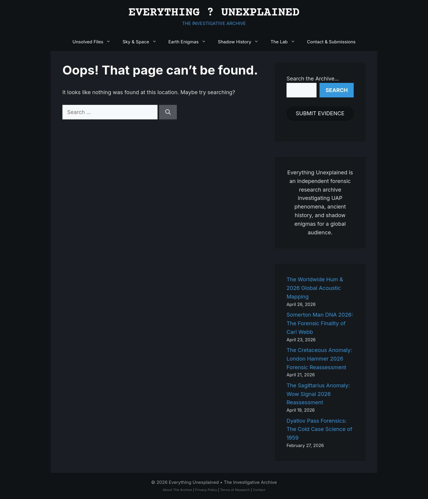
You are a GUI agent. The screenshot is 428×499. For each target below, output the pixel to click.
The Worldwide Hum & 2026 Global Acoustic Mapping (315, 288)
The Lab (285, 42)
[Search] (168, 112)
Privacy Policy (206, 490)
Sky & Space (142, 42)
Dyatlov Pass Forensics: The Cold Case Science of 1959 (319, 429)
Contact (259, 490)
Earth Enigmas (190, 42)
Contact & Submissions (331, 42)
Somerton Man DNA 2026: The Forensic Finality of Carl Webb (320, 323)
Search (336, 90)
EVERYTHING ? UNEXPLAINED (214, 13)
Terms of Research (235, 490)
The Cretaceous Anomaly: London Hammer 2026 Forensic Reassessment (319, 358)
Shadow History (241, 42)
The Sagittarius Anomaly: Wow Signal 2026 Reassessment (318, 394)
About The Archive (177, 490)
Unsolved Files (95, 42)
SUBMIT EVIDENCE (320, 113)
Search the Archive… (313, 78)
